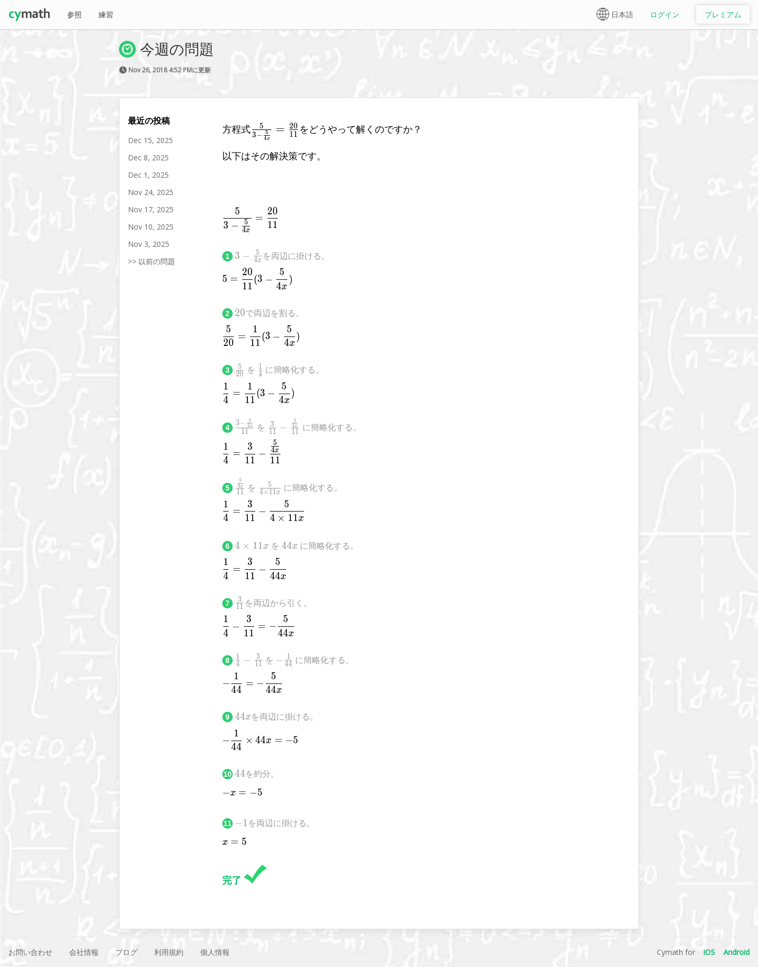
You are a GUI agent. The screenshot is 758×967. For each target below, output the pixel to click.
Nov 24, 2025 (151, 192)
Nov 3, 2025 (148, 244)
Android (736, 952)
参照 (74, 14)
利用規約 (168, 952)
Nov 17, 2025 (151, 209)
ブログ (126, 952)
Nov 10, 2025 (151, 227)
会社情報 (84, 952)
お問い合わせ (30, 952)
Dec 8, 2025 (148, 157)
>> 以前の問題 (151, 261)
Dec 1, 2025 (148, 175)
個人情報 (215, 952)
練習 (106, 14)
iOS (709, 952)
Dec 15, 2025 (150, 140)
